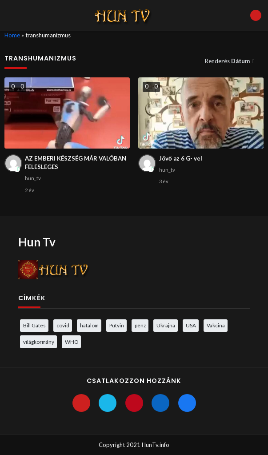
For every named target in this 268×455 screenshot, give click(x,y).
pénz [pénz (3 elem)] (140, 325)
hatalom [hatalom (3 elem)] (89, 325)
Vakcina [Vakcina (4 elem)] (216, 325)
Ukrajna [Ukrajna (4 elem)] (165, 325)
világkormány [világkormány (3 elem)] (38, 341)
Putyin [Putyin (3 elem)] (116, 325)
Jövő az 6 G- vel (180, 158)
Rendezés (228, 60)
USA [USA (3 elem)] (191, 325)
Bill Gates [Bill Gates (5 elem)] (34, 325)
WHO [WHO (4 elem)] (71, 341)
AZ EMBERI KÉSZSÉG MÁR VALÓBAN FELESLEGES (75, 163)
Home (12, 35)
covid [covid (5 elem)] (62, 325)
